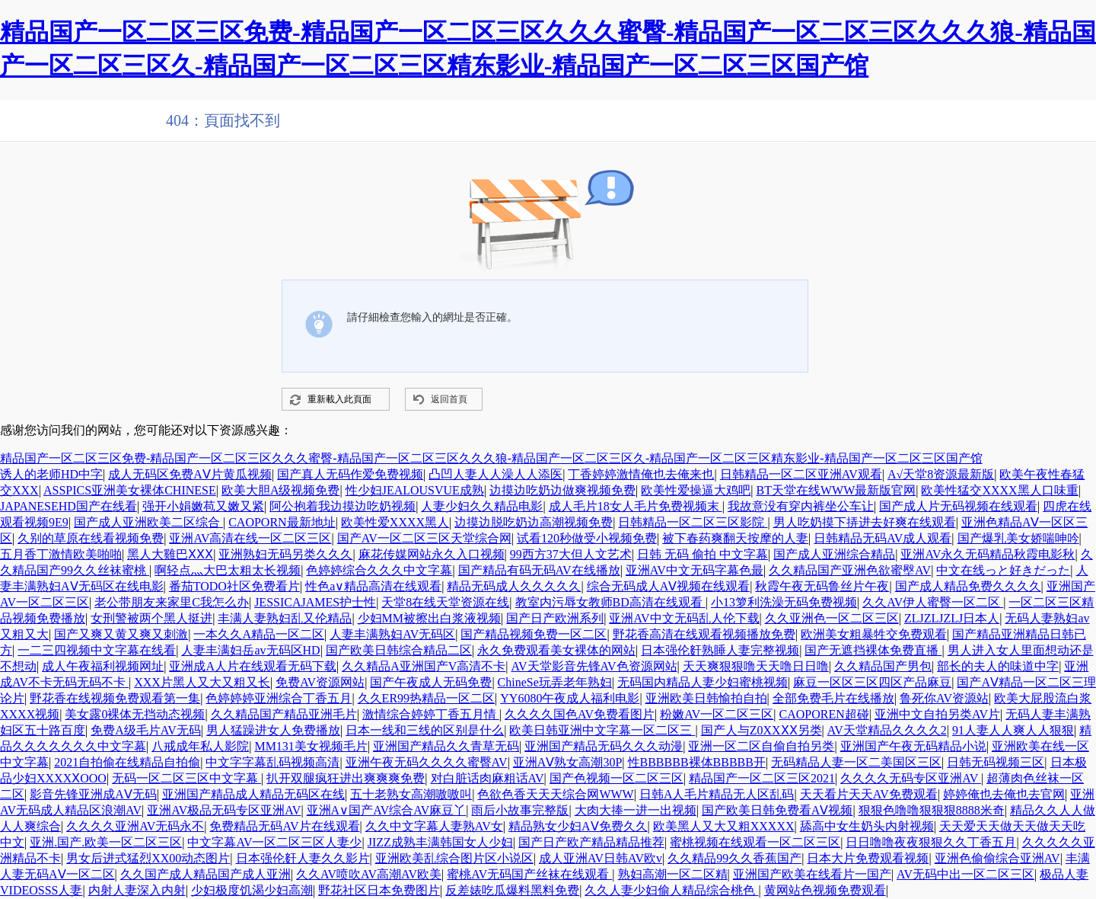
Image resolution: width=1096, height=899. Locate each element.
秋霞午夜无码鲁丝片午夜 (822, 586)
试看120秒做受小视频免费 (587, 538)
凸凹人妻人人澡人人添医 (495, 474)
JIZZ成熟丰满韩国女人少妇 (440, 842)
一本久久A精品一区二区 (258, 634)
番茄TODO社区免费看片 (234, 586)
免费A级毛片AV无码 (146, 730)
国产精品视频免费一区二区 (533, 634)
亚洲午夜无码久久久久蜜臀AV (427, 762)
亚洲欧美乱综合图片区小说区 (454, 858)
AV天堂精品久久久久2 (887, 730)
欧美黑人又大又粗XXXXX (724, 826)
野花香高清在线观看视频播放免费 (704, 634)
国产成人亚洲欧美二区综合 (148, 522)
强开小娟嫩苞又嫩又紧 (203, 506)
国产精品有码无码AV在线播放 (539, 570)
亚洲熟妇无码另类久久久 (285, 554)
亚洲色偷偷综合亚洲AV (997, 858)
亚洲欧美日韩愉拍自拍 (706, 698)
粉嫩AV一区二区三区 (716, 714)
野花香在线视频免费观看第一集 (115, 698)
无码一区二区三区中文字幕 (186, 778)
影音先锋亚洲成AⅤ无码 (93, 794)
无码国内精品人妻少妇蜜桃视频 (702, 682)
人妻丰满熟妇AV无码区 (392, 634)
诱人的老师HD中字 (51, 474)
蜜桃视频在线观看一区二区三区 (755, 842)
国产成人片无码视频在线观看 (958, 506)
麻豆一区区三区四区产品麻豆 (872, 682)
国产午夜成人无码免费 (431, 682)
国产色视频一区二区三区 (616, 778)
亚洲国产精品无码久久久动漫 (603, 746)
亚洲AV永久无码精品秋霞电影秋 (987, 554)
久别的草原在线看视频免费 (91, 538)
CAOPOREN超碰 (824, 714)
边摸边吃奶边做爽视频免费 (562, 490)
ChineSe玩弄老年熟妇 (555, 682)
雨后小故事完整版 (520, 810)
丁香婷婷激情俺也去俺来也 (641, 474)
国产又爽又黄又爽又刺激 (121, 634)
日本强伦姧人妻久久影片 (303, 858)
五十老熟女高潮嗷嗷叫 (411, 794)
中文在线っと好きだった (1003, 570)
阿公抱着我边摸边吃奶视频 (342, 506)
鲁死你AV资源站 (944, 698)
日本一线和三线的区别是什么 (425, 730)
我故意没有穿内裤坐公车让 (801, 506)
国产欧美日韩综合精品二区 (399, 650)
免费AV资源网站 (320, 682)
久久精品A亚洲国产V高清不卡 (423, 666)
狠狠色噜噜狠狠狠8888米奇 (932, 810)
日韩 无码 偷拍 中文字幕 (702, 554)
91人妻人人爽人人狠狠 (1013, 730)
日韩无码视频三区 (995, 762)
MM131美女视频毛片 (310, 746)
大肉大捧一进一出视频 (635, 810)
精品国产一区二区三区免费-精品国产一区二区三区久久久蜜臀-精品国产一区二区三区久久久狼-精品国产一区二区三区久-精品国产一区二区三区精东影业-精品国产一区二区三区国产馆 (491, 458)
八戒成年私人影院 (200, 746)
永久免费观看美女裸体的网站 (556, 650)
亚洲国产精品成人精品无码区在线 (253, 794)
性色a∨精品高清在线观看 (373, 586)
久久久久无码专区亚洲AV (910, 778)
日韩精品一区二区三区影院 (692, 522)
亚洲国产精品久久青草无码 (446, 746)
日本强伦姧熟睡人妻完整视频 (720, 650)
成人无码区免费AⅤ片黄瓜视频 (190, 474)
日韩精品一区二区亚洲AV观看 (801, 474)
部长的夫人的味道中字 (998, 666)
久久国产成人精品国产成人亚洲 (205, 874)
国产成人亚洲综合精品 (834, 554)
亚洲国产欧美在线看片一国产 (812, 874)
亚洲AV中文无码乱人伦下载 (684, 618)
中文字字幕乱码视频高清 (272, 762)
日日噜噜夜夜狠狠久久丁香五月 (931, 842)
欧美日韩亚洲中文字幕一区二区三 (602, 730)
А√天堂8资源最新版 (940, 474)
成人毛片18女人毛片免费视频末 (635, 506)
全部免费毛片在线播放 (833, 698)
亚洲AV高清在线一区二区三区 (250, 538)
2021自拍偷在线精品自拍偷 (127, 762)
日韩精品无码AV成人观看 (882, 538)
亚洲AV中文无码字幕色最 (694, 570)
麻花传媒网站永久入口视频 (431, 554)
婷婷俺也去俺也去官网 (1004, 794)
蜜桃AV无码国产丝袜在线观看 (529, 874)
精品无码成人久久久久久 (514, 586)
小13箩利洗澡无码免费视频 (784, 602)
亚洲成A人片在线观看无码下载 (252, 666)
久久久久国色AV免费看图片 (580, 714)
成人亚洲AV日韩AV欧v (600, 858)
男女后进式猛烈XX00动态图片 (148, 858)
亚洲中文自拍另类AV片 (937, 714)
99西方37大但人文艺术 (571, 554)
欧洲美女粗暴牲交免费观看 (874, 634)
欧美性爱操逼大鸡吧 (695, 490)
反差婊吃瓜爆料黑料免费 (512, 890)
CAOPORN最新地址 (281, 522)
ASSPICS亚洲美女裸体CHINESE (129, 490)
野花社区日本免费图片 (379, 890)
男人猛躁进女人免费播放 (273, 730)
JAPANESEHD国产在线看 (68, 506)
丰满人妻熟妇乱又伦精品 (285, 618)
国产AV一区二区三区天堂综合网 (424, 538)
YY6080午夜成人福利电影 (569, 698)
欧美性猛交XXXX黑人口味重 (999, 490)
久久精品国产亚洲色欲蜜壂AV (850, 570)
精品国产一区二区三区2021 (762, 778)
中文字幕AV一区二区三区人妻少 (274, 842)
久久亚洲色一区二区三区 (832, 618)
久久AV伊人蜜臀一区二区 (932, 602)
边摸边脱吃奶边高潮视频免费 (533, 522)
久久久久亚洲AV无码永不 (135, 826)
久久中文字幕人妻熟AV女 (434, 826)
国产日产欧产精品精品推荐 (591, 842)
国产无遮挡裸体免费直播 (872, 650)
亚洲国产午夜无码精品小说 (913, 746)
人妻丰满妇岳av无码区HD (250, 650)
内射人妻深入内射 (137, 890)
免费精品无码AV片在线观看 (284, 826)
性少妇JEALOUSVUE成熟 (415, 490)
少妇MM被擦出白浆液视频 (429, 618)
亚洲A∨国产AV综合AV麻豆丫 (387, 810)
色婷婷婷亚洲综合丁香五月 (279, 698)
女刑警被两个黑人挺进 (151, 618)
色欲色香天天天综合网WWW (555, 794)
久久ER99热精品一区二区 (426, 698)
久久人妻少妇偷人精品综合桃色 (671, 890)
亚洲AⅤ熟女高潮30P (567, 762)
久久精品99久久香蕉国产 (734, 858)
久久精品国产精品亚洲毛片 (284, 714)
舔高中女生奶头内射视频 (867, 826)
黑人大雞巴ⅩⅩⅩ (170, 554)
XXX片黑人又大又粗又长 (202, 682)
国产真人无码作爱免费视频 (350, 474)
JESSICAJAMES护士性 (315, 602)
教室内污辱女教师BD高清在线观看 (610, 602)
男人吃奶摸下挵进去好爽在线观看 (864, 522)
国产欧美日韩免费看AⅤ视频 (777, 810)
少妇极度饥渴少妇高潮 (252, 890)
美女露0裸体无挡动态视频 (135, 714)
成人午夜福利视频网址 (103, 666)
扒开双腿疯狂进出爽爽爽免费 (345, 778)
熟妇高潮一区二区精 (673, 874)
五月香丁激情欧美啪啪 (61, 554)
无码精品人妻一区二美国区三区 (856, 762)
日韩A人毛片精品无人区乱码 (717, 794)
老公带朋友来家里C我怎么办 (171, 602)
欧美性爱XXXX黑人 (395, 522)
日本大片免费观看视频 (868, 858)
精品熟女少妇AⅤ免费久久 (578, 826)
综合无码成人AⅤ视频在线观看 (668, 586)
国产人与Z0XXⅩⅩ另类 (761, 730)
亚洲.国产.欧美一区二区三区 (106, 842)
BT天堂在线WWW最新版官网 (836, 490)
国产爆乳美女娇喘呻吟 (1018, 538)
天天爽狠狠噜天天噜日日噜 (756, 666)
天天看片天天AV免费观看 (869, 794)
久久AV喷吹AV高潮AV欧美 (368, 874)
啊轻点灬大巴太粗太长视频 (228, 570)
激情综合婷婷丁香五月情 (430, 714)
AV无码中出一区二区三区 (965, 874)
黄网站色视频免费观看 (825, 890)
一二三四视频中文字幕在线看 (97, 650)
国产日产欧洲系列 (555, 618)
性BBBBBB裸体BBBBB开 (697, 762)
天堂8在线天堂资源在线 (445, 602)
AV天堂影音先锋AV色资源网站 (594, 666)
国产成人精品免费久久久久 (968, 586)
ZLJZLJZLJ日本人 (951, 618)
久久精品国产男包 (883, 666)
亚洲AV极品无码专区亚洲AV (224, 810)
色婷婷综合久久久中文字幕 (379, 570)
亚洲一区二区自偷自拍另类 (761, 746)
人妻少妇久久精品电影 (482, 506)
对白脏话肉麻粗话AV (487, 778)
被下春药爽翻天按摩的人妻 (735, 538)
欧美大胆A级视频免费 (280, 490)
